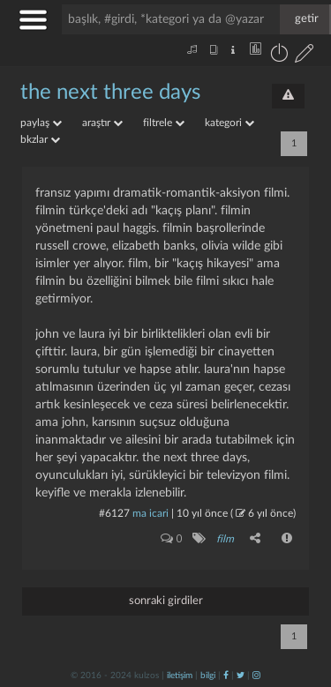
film (225, 539)
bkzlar (40, 139)
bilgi (207, 675)
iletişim (179, 675)
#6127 (114, 513)
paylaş (41, 122)
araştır (102, 122)
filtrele (163, 122)
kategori (229, 122)
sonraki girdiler (166, 601)
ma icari (150, 513)
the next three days (110, 92)
